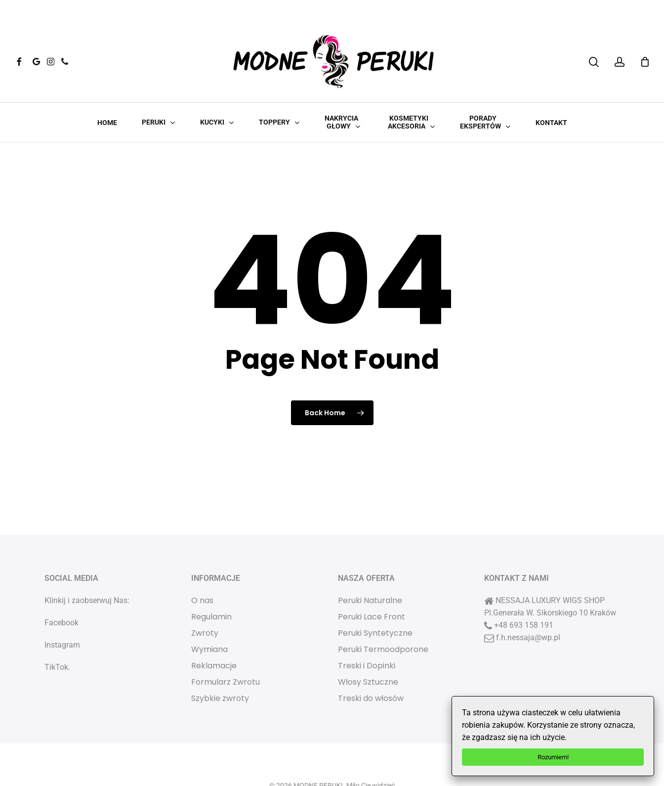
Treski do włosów (371, 670)
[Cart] (644, 61)
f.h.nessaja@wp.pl (528, 609)
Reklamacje (214, 638)
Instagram (62, 617)
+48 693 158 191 (523, 597)
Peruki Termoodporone (383, 621)
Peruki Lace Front (371, 589)
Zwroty (204, 605)
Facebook (61, 595)
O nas (202, 572)
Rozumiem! (553, 757)
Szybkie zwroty (220, 670)
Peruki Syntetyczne (375, 605)
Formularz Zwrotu (225, 654)
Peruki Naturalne (370, 572)
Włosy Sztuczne (368, 654)
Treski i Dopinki (366, 638)
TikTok (56, 639)
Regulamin (211, 589)
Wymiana (209, 621)
